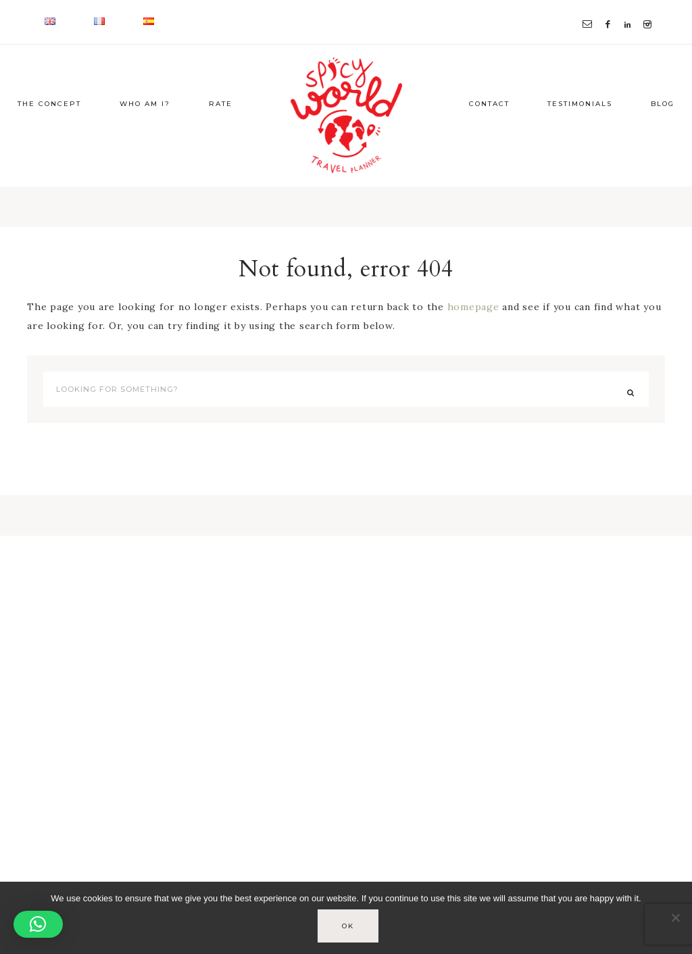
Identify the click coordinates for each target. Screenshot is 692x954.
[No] (675, 919)
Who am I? (145, 130)
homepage (473, 333)
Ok (349, 927)
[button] (38, 924)
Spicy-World (346, 128)
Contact (489, 130)
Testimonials (579, 130)
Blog (662, 130)
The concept (49, 130)
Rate (220, 130)
